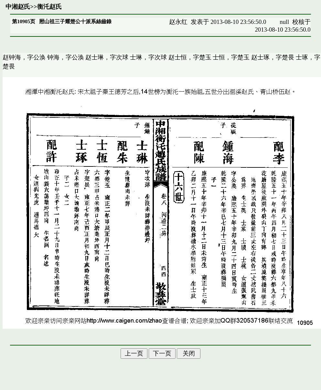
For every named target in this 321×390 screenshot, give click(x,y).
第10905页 (23, 21)
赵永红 (178, 21)
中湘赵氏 (17, 6)
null (284, 21)
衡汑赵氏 (49, 6)
